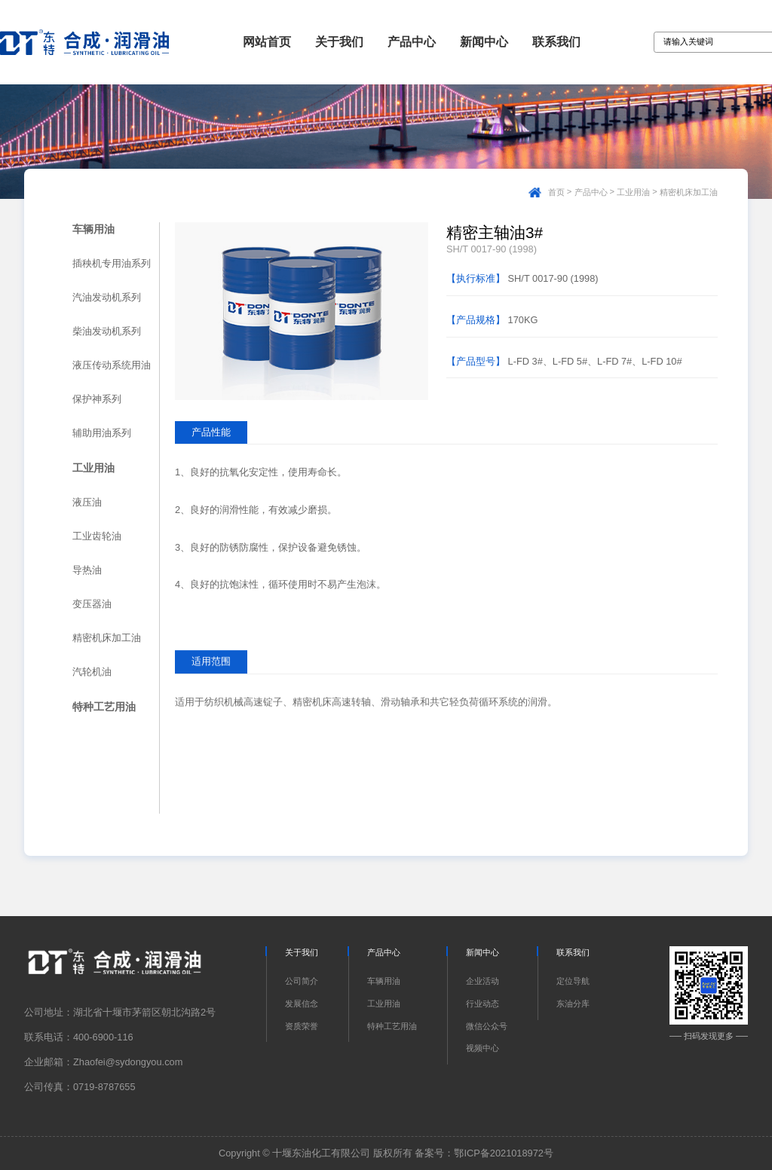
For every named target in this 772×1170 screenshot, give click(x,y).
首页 (556, 192)
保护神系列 (96, 399)
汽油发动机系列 (106, 297)
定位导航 (573, 980)
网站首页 (267, 41)
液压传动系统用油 (111, 365)
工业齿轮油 (96, 536)
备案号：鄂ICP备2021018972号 (484, 1153)
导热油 (87, 570)
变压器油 (92, 603)
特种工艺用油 (104, 707)
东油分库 (573, 1003)
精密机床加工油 (689, 192)
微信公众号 (486, 1026)
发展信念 (301, 1003)
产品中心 (412, 41)
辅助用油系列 (101, 432)
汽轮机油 (92, 671)
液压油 (87, 502)
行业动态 (482, 1003)
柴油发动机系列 (106, 331)
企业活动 (482, 980)
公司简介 (301, 980)
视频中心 (482, 1047)
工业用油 (633, 192)
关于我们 (339, 41)
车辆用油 (93, 229)
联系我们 (556, 41)
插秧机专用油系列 (111, 263)
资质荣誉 (301, 1026)
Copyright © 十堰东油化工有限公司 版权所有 (315, 1153)
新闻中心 (484, 41)
